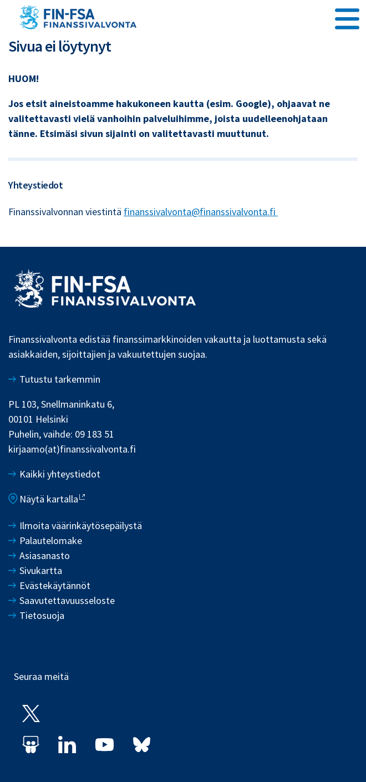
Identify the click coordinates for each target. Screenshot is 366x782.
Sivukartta (40, 570)
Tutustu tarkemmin (59, 379)
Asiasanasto (44, 555)
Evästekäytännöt (54, 585)
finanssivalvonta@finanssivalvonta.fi (201, 211)
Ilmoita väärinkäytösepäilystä (80, 525)
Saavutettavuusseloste (67, 600)
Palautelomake (50, 540)
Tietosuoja (41, 615)
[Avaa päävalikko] (347, 17)
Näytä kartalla (48, 498)
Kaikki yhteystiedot (59, 474)
